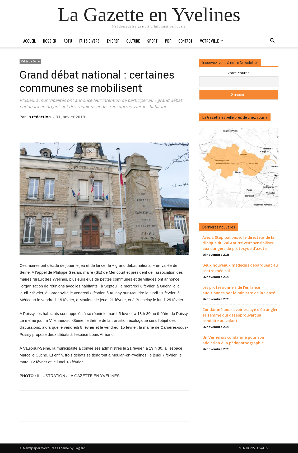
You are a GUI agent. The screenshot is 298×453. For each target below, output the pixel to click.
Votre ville (211, 41)
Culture (133, 41)
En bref (113, 41)
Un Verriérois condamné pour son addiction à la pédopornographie (233, 340)
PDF (168, 41)
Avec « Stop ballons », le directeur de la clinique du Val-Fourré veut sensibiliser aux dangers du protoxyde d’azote (238, 243)
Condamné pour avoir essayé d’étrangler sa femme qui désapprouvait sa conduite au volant (240, 315)
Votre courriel (238, 72)
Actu (68, 41)
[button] (272, 41)
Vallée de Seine (30, 61)
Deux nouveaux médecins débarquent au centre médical (240, 268)
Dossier (49, 41)
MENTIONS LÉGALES (253, 448)
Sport (152, 41)
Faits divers (89, 41)
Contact (185, 41)
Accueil (29, 41)
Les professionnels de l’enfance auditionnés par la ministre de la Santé (238, 290)
